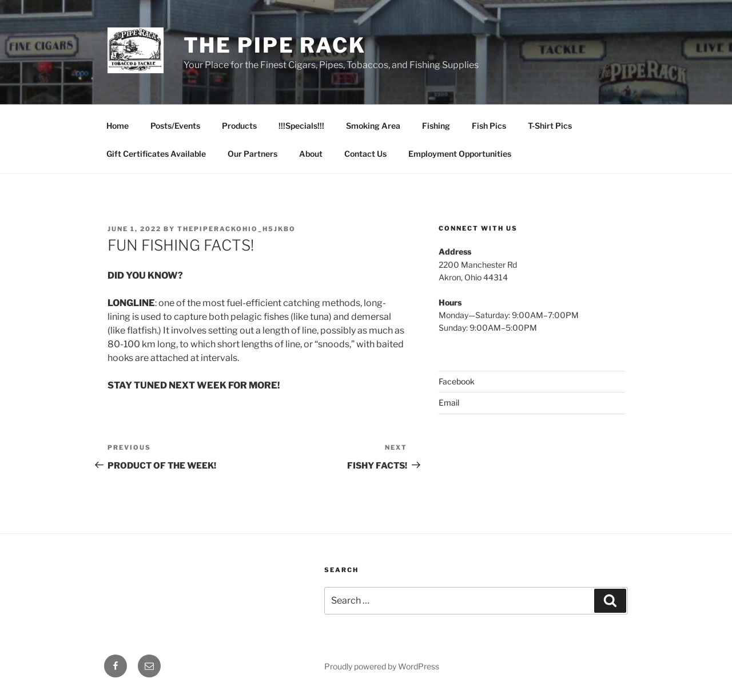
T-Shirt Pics (550, 125)
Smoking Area (373, 125)
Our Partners (252, 153)
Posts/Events (175, 125)
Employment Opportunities (459, 153)
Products (239, 125)
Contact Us (365, 153)
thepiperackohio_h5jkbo (236, 229)
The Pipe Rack (275, 45)
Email (449, 402)
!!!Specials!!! (301, 125)
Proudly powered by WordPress (381, 666)
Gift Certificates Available (156, 153)
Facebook (457, 381)
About (311, 153)
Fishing (436, 125)
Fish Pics (489, 125)
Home (117, 125)
